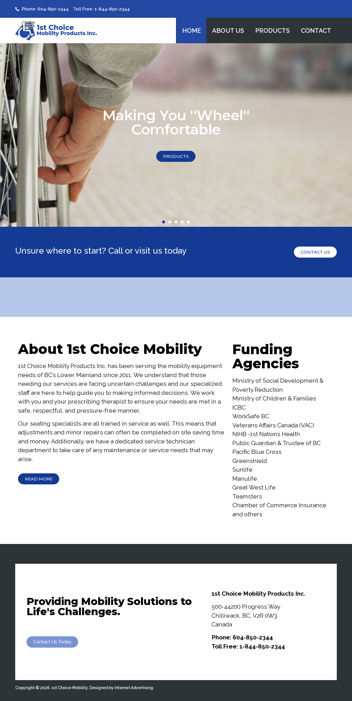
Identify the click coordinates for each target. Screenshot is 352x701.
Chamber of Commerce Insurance (279, 505)
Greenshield (249, 460)
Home (191, 30)
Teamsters (247, 496)
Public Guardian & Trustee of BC (276, 443)
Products (272, 30)
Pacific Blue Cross (256, 451)
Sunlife (242, 469)
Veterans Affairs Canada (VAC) (273, 425)
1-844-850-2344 (262, 646)
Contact (316, 30)
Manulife (244, 478)
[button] (163, 222)
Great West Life (254, 487)
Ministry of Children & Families (274, 398)
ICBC (239, 407)
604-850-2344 (253, 637)
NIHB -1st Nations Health (266, 433)
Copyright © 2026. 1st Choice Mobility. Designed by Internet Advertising (84, 687)
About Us (228, 30)
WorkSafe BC (250, 416)
